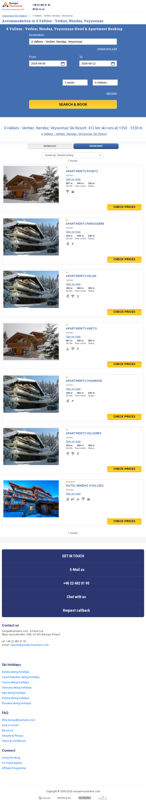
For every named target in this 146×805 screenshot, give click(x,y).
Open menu (141, 7)
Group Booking (11, 757)
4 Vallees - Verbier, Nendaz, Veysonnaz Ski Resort (74, 134)
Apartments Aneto (81, 328)
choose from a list (107, 48)
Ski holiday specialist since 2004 (13, 6)
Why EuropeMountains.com (18, 720)
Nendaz (70, 489)
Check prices (124, 207)
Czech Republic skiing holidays (21, 677)
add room (111, 93)
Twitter (14, 654)
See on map (73, 179)
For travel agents (12, 762)
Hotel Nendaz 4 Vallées (85, 485)
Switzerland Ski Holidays (14, 15)
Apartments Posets (82, 171)
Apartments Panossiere (85, 223)
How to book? (10, 725)
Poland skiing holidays (15, 698)
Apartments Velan (81, 276)
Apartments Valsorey (83, 433)
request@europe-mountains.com (29, 644)
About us (7, 730)
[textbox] (73, 41)
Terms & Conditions (14, 740)
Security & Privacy (12, 735)
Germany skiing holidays (16, 687)
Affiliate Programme (14, 768)
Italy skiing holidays (14, 692)
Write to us (39, 9)
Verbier (69, 175)
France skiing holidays (15, 682)
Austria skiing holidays (15, 671)
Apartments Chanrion (84, 380)
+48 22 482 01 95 (41, 5)
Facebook (5, 654)
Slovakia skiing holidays (16, 703)
